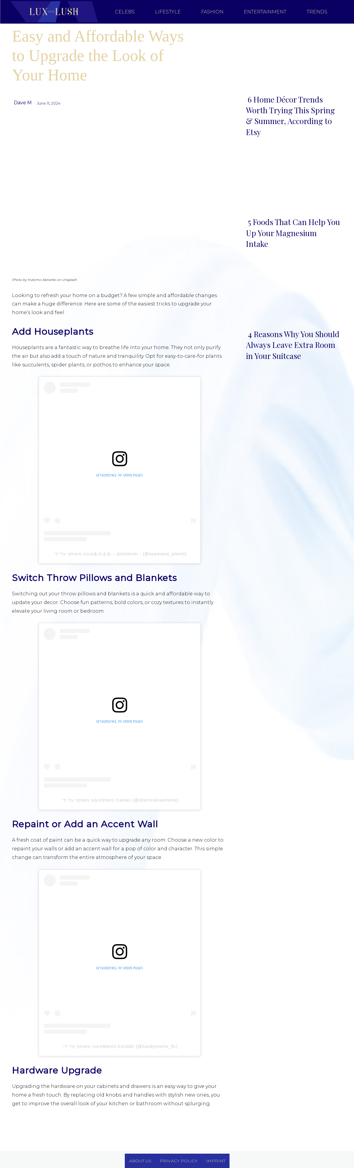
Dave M (23, 103)
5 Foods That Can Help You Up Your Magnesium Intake (293, 233)
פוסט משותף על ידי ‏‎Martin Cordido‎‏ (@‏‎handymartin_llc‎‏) (120, 1046)
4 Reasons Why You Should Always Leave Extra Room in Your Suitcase (292, 345)
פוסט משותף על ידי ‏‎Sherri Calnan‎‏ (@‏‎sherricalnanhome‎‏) (119, 800)
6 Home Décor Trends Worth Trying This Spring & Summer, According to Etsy (290, 115)
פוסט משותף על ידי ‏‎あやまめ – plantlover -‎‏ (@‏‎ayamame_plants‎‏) (119, 553)
